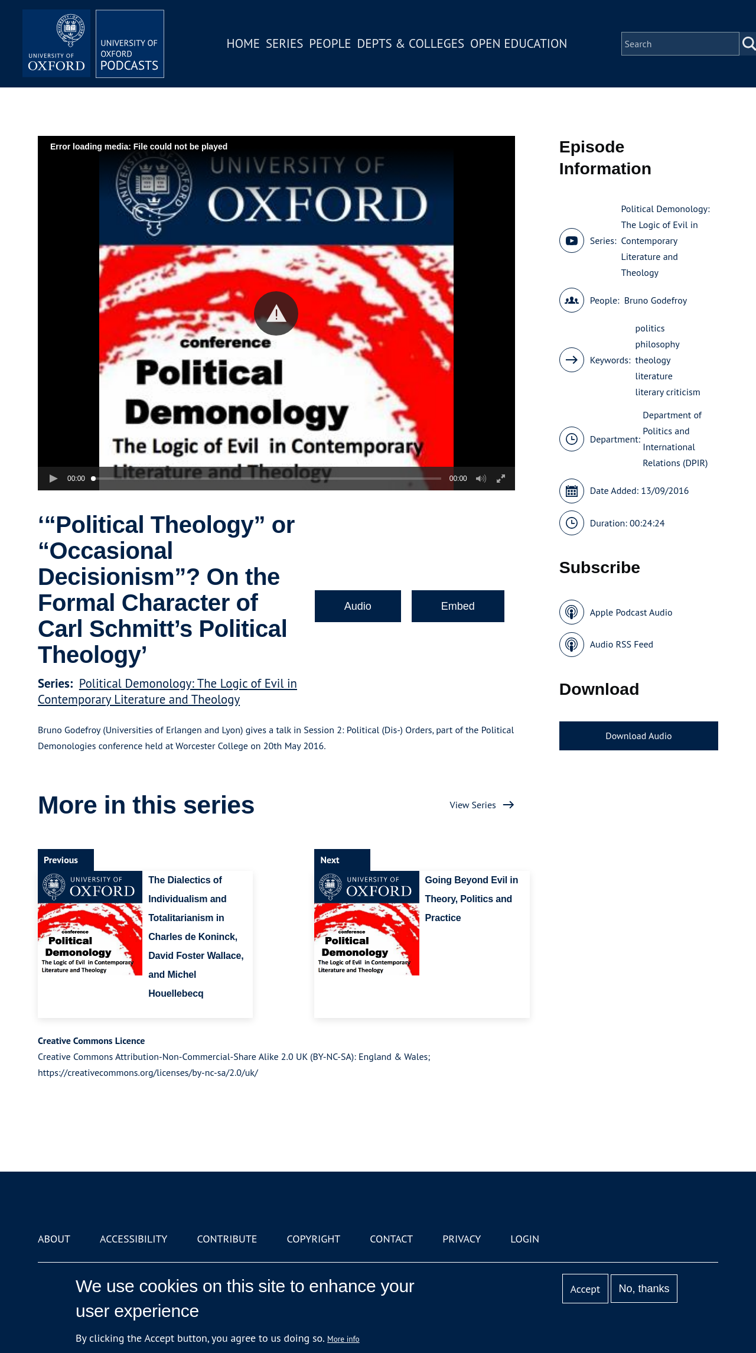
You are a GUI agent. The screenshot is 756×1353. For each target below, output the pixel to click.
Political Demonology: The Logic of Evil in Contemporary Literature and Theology (167, 691)
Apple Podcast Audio (631, 612)
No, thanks (643, 1289)
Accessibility (133, 1238)
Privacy (461, 1238)
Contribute (227, 1238)
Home (243, 43)
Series (284, 43)
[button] (276, 313)
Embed (458, 606)
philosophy (658, 344)
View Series (473, 805)
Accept (585, 1289)
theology (653, 360)
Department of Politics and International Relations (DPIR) (675, 439)
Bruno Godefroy (655, 300)
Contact (391, 1238)
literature (654, 376)
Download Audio (638, 735)
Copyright (313, 1238)
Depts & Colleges (411, 43)
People (330, 43)
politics (650, 328)
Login (524, 1238)
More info (343, 1339)
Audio (358, 606)
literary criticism (668, 392)
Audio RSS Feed (621, 644)
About (54, 1238)
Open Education (518, 43)
